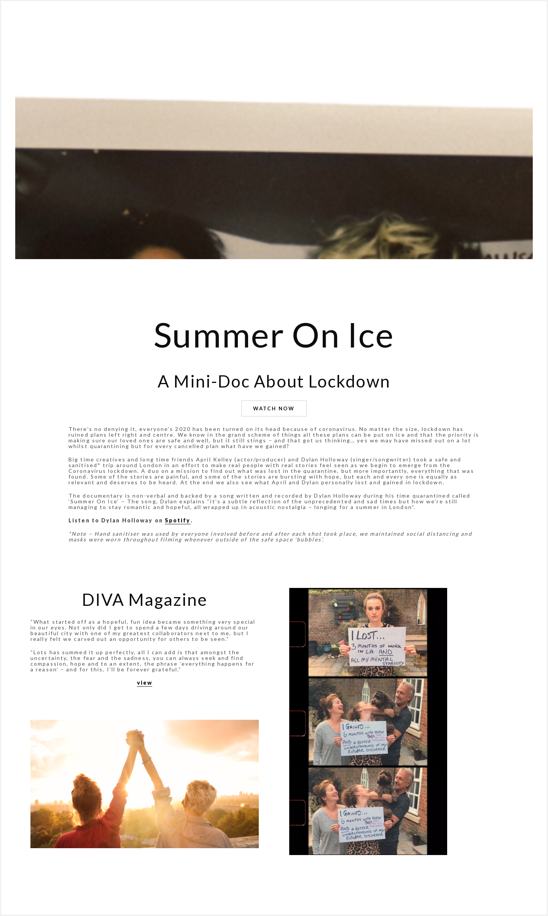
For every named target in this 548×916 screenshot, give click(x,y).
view (144, 682)
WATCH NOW (274, 408)
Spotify (178, 520)
